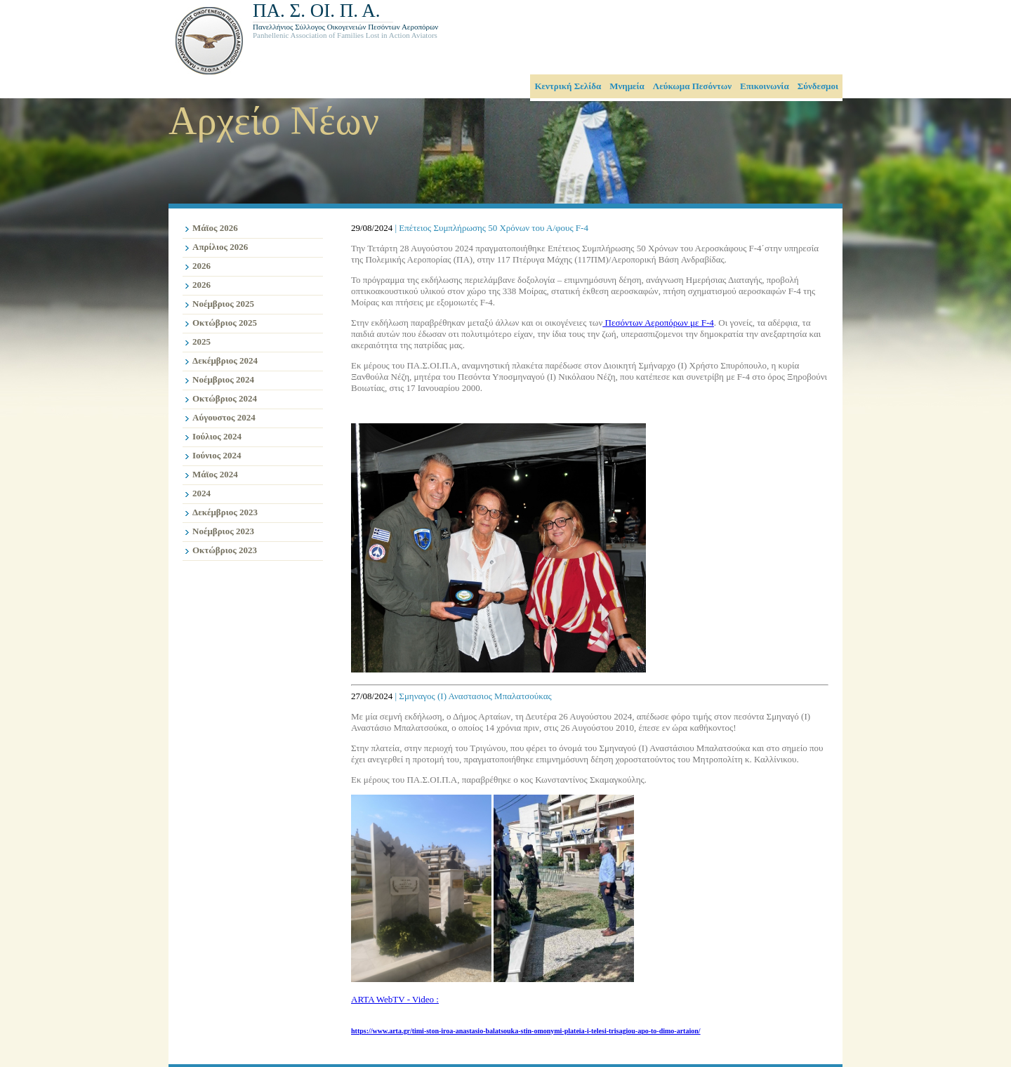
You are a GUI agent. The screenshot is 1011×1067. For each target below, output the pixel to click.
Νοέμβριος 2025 (223, 303)
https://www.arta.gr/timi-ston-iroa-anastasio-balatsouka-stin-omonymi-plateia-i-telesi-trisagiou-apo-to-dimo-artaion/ (526, 1031)
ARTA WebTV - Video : (395, 999)
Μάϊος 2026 (215, 228)
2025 (201, 341)
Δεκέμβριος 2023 (225, 512)
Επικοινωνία (764, 86)
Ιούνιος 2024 (216, 455)
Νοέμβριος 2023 (223, 531)
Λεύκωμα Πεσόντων (692, 86)
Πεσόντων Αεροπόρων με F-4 (657, 322)
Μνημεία (627, 86)
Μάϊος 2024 (215, 474)
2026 (201, 265)
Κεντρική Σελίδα (567, 86)
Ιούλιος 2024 (217, 436)
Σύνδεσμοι (818, 86)
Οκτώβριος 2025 (224, 322)
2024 (201, 493)
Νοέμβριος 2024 (223, 379)
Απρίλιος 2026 (220, 246)
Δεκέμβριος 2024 (225, 360)
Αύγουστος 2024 (224, 417)
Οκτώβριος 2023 (224, 550)
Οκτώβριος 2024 (224, 398)
